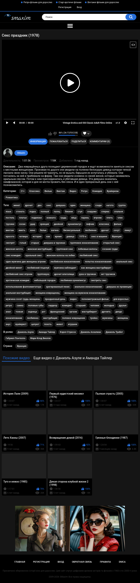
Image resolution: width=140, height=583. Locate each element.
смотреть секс (98, 280)
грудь (64, 217)
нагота (110, 205)
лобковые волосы (88, 249)
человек (94, 305)
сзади (98, 205)
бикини (69, 211)
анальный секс (124, 261)
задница (32, 311)
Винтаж (61, 191)
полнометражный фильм (95, 299)
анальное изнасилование (88, 286)
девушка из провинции (119, 286)
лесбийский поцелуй (38, 268)
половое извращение (73, 318)
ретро (9, 305)
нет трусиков (108, 274)
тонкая (19, 311)
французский (57, 311)
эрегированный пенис (58, 286)
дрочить (106, 311)
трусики (10, 224)
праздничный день (55, 299)
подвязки (37, 217)
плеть (109, 217)
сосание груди (110, 249)
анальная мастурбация (18, 293)
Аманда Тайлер (47, 332)
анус (8, 324)
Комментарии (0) (100, 141)
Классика (34, 191)
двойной (58, 224)
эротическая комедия (17, 280)
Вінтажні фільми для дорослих (103, 2)
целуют (35, 324)
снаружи (91, 211)
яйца (73, 217)
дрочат (105, 230)
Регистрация (64, 7)
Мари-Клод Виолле (40, 338)
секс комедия (13, 255)
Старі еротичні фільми (70, 2)
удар (32, 224)
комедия (66, 305)
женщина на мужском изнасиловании (84, 293)
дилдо (118, 311)
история (37, 236)
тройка (93, 318)
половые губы (36, 305)
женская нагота (14, 249)
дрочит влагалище (64, 274)
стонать (20, 211)
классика (104, 224)
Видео (73, 191)
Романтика (12, 197)
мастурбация (50, 318)
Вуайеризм (113, 191)
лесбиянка (32, 318)
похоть (47, 324)
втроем (98, 217)
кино (32, 230)
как (48, 236)
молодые (109, 305)
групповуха (43, 274)
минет (16, 205)
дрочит (29, 205)
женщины (122, 318)
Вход (79, 7)
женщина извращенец (47, 293)
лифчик (90, 224)
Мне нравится (50, 133)
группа (122, 205)
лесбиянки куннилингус (73, 280)
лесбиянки (90, 230)
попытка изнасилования (98, 261)
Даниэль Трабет (114, 332)
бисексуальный (71, 230)
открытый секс (111, 243)
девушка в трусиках (54, 243)
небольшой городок (45, 280)
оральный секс (34, 255)
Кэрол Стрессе (68, 332)
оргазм (73, 311)
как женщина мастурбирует (96, 268)
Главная (19, 561)
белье (43, 230)
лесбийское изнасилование (65, 261)
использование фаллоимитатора (23, 286)
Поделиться (78, 141)
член (120, 217)
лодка (32, 211)
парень (85, 217)
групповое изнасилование (84, 243)
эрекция (44, 224)
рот (43, 311)
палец (57, 211)
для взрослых (121, 299)
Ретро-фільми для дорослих (38, 2)
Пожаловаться (59, 141)
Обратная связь (82, 561)
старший (81, 305)
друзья (122, 305)
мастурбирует (89, 311)
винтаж (10, 230)
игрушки (72, 324)
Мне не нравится (55, 133)
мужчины (107, 318)
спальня (118, 211)
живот (59, 324)
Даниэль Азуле (26, 332)
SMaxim (21, 153)
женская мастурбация (40, 249)
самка (20, 305)
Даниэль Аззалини (91, 332)
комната (51, 217)
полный (45, 211)
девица (70, 236)
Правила (105, 561)
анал (8, 311)
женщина (85, 205)
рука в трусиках (87, 274)
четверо (23, 236)
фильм (117, 224)
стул (80, 211)
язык (8, 211)
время (58, 236)
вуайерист (20, 324)
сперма (105, 211)
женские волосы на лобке (60, 255)
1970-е (82, 236)
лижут (128, 230)
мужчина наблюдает (65, 268)
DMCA (122, 561)
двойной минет (14, 268)
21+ (23, 191)
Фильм (48, 191)
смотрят (10, 243)
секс (48, 205)
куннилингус (74, 224)
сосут (117, 230)
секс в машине (99, 236)
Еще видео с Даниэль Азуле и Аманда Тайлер (72, 358)
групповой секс (65, 249)
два (40, 205)
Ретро (84, 191)
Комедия (97, 191)
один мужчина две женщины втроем (26, 261)
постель (10, 217)
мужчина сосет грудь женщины (23, 299)
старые (35, 243)
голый (23, 243)
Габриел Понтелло (15, 338)
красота (10, 236)
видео (73, 299)
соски (22, 224)
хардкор (52, 305)
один (72, 205)
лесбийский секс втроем (19, 274)
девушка (60, 205)
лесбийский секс (88, 255)
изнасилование (14, 318)
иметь (22, 230)
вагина (55, 230)
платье (23, 217)
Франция (116, 236)
